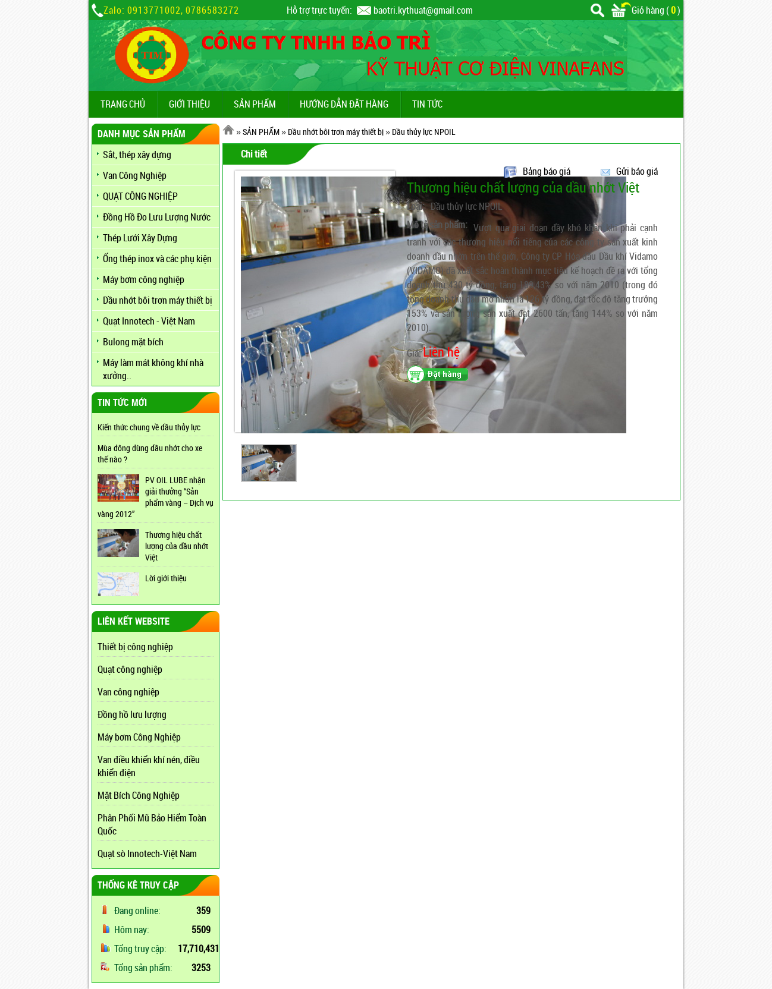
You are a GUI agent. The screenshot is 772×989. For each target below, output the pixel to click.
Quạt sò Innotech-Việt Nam (147, 853)
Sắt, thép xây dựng (137, 154)
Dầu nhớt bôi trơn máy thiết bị (157, 300)
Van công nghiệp (128, 691)
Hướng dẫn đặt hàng (344, 104)
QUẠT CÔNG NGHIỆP (140, 196)
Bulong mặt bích (133, 341)
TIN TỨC (427, 104)
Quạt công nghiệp (130, 669)
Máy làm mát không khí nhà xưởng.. (153, 369)
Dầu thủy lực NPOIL (424, 131)
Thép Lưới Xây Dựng (140, 237)
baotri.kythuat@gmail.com (423, 10)
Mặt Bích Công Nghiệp (139, 795)
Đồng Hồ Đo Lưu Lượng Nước (157, 216)
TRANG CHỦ (123, 104)
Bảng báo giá (546, 171)
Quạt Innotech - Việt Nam (149, 320)
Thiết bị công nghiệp (135, 646)
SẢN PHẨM (255, 104)
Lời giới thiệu (166, 578)
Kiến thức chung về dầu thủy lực (149, 427)
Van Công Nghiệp (135, 175)
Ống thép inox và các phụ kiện (157, 258)
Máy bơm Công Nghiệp (139, 737)
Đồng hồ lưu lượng (132, 714)
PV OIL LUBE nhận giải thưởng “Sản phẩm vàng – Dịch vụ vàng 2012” (156, 496)
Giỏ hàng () (645, 10)
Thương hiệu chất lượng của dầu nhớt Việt (176, 546)
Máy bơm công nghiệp (143, 279)
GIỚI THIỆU (189, 104)
